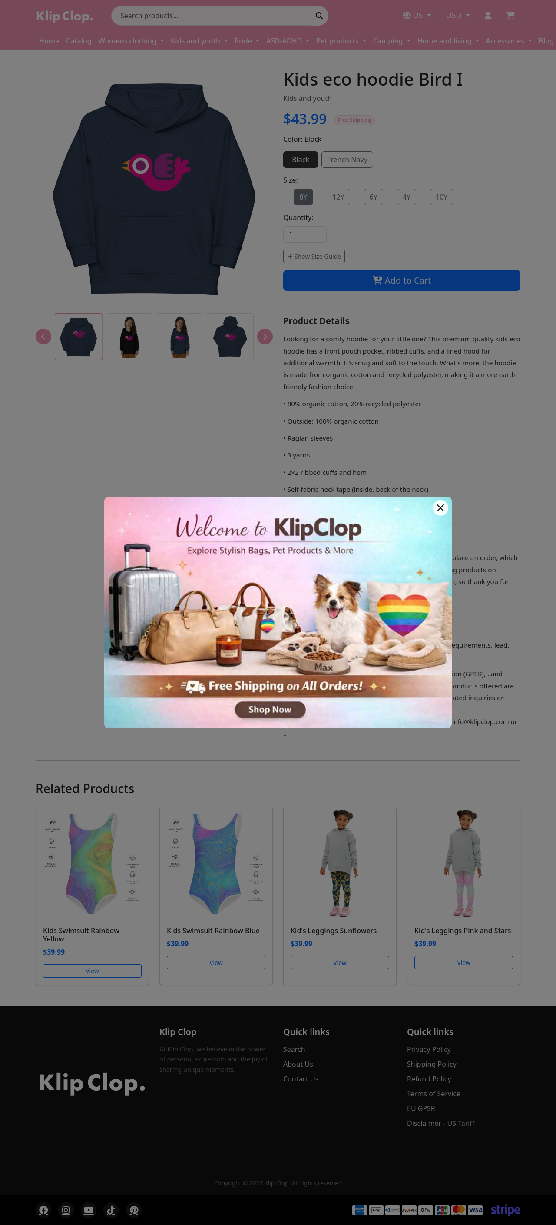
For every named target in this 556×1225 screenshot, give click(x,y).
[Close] (440, 508)
